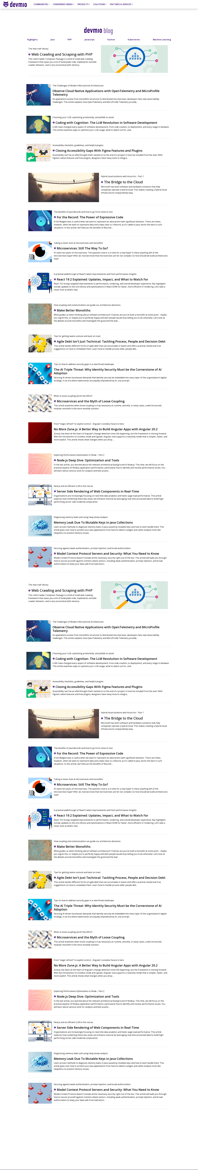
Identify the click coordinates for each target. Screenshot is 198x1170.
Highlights (32, 39)
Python (111, 39)
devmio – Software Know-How (17, 4)
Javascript (90, 39)
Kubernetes (134, 39)
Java (53, 39)
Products (83, 4)
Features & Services (120, 4)
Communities (41, 4)
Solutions (99, 4)
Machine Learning (162, 39)
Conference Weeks (63, 4)
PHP (70, 39)
